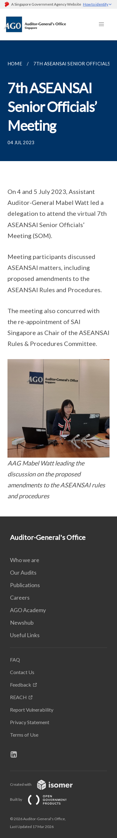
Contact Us (22, 672)
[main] (58, 278)
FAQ (15, 660)
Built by (43, 799)
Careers (20, 597)
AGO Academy (28, 610)
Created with (46, 784)
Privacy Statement (29, 722)
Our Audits (23, 572)
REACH (18, 697)
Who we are (24, 559)
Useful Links (25, 635)
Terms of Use (24, 735)
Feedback (20, 685)
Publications (25, 585)
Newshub (22, 622)
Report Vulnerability (31, 710)
